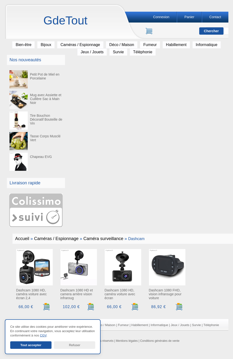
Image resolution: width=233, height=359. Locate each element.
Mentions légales (127, 341)
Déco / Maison (121, 45)
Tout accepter (30, 345)
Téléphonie (142, 52)
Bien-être (23, 45)
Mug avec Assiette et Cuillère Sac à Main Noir (35, 100)
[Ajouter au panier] (47, 307)
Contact (215, 17)
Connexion (161, 17)
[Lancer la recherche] (211, 31)
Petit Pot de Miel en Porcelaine (34, 79)
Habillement (176, 45)
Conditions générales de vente (160, 341)
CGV (43, 335)
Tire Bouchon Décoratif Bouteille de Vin (35, 120)
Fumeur (150, 45)
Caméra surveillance (103, 238)
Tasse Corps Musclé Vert (34, 141)
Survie (118, 52)
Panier (189, 17)
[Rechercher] (169, 31)
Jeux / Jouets (92, 52)
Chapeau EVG (30, 161)
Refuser (74, 345)
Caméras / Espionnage (80, 45)
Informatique (206, 45)
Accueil (22, 238)
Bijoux (46, 45)
